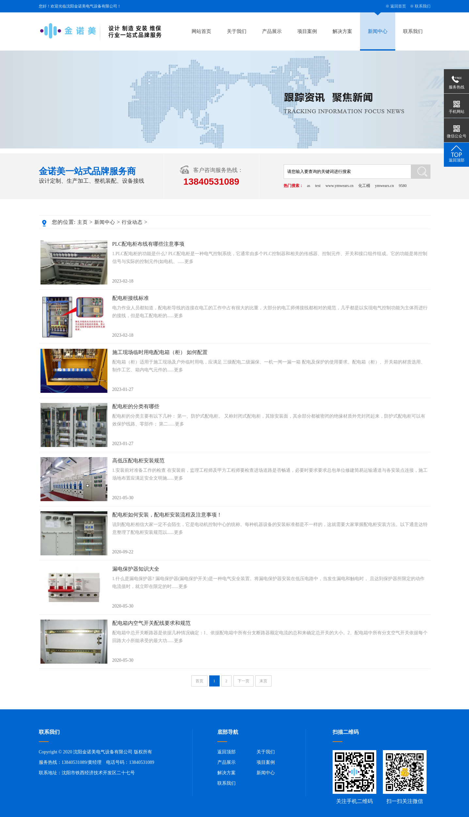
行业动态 (132, 222)
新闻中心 (377, 31)
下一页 (243, 681)
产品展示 (272, 31)
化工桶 (364, 185)
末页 (263, 681)
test (318, 185)
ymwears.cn (384, 185)
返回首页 (398, 6)
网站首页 (201, 31)
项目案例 (307, 31)
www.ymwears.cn (339, 185)
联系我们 (422, 6)
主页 (82, 222)
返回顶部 (226, 751)
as (308, 185)
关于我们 (236, 31)
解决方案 (342, 31)
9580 (403, 185)
